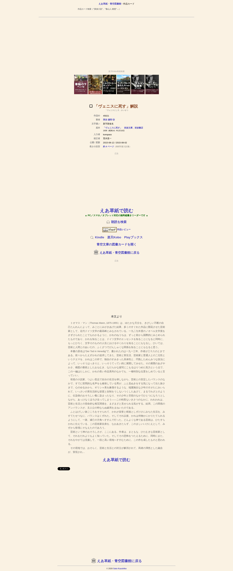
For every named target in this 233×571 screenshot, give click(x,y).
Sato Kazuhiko (120, 568)
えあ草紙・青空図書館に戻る (119, 252)
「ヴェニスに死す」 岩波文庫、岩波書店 (123, 128)
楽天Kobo (114, 237)
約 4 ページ (108, 146)
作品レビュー (116, 229)
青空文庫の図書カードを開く (117, 244)
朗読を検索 (119, 222)
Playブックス (133, 237)
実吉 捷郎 (107, 119)
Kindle (99, 237)
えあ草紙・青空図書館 (110, 3)
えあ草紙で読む (116, 210)
